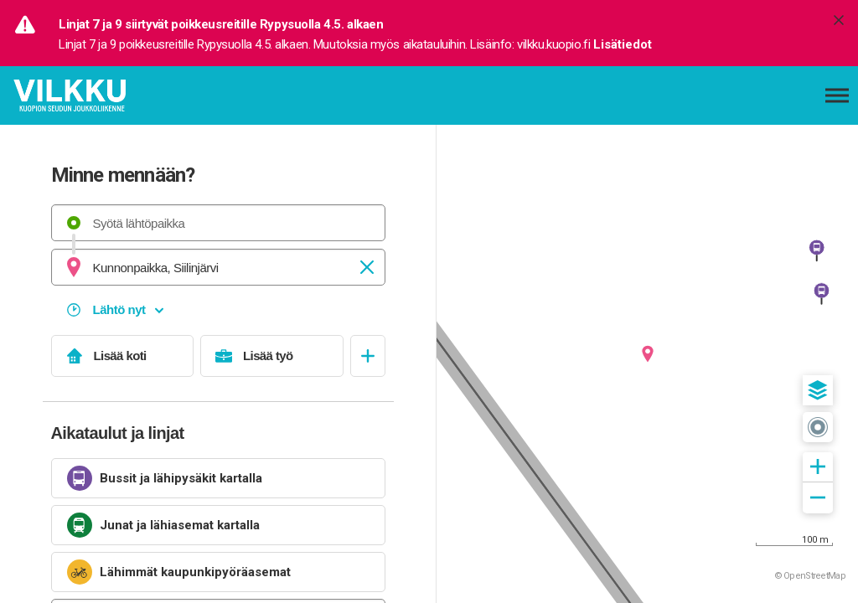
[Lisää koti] (122, 356)
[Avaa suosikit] (367, 356)
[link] (218, 478)
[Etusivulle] (96, 95)
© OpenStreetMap (810, 575)
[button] (818, 390)
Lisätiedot (622, 44)
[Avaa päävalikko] (837, 95)
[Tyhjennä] (367, 267)
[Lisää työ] (272, 356)
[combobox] (218, 222)
